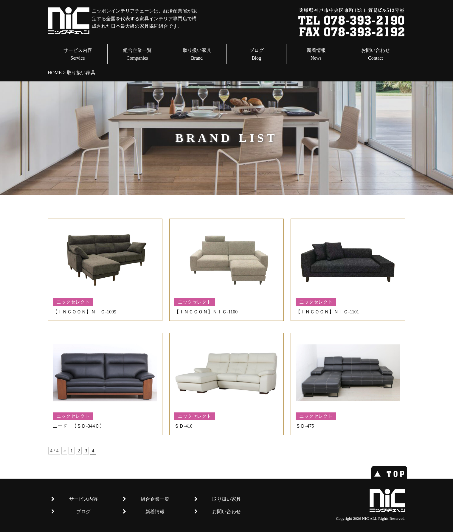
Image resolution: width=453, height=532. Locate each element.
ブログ (256, 55)
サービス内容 (77, 55)
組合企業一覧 (137, 55)
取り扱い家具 (197, 55)
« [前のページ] (64, 450)
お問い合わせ (375, 55)
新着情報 (316, 55)
